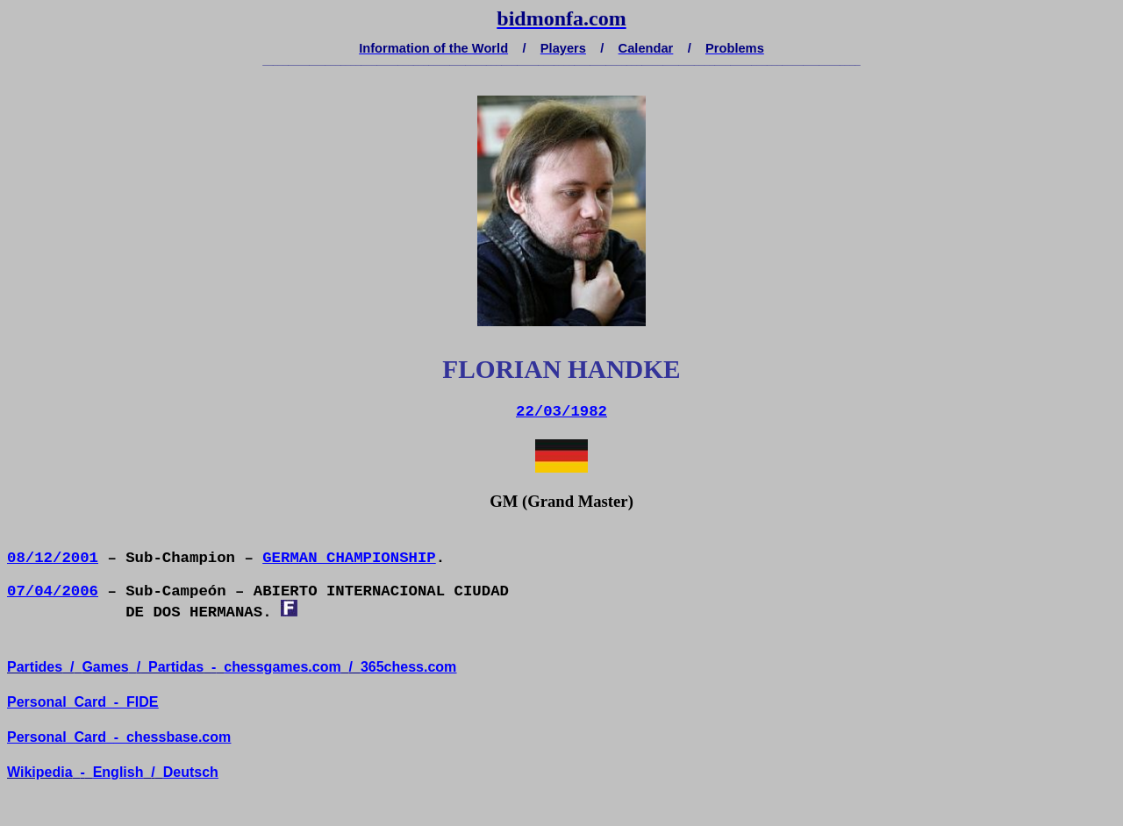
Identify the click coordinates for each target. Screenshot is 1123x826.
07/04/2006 (52, 591)
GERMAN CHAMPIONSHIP (349, 558)
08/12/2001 (52, 558)
